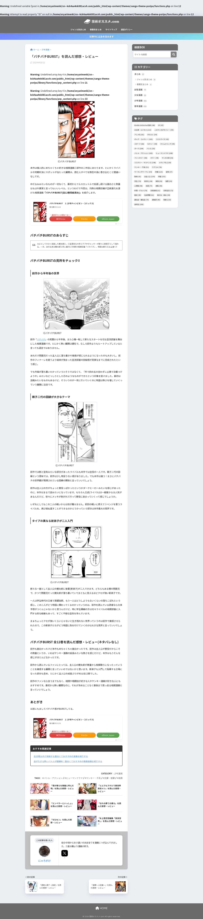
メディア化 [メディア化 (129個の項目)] (165, 164)
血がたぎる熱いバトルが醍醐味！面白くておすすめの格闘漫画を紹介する (70, 761)
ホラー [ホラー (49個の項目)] (154, 159)
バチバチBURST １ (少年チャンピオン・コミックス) (74, 203)
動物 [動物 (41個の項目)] (137, 178)
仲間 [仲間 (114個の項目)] (159, 173)
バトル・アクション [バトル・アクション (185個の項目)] (143, 154)
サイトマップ (111, 29)
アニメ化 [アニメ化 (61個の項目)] (139, 136)
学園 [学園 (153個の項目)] (162, 178)
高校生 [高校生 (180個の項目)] (138, 206)
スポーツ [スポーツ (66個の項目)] (139, 145)
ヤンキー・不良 (93, 778)
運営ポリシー (127, 29)
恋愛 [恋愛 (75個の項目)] (149, 187)
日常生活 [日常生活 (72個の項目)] (168, 192)
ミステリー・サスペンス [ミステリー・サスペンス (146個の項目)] (145, 164)
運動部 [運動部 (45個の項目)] (156, 201)
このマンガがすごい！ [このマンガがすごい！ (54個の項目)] (163, 131)
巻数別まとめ (96, 29)
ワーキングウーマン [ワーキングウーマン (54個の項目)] (143, 173)
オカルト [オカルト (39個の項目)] (152, 136)
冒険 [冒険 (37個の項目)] (169, 173)
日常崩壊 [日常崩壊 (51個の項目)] (155, 192)
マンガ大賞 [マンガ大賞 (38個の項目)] (167, 159)
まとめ (139, 74)
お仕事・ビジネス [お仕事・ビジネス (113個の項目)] (142, 131)
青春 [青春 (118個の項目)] (167, 201)
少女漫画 (140, 96)
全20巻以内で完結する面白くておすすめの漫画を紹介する (62, 756)
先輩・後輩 (109, 778)
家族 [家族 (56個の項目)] (159, 182)
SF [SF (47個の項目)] (161, 126)
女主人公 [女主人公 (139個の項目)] (149, 178)
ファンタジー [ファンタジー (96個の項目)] (140, 159)
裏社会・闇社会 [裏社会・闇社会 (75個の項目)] (141, 201)
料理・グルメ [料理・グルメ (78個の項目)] (140, 192)
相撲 (120, 778)
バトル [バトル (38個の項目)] (151, 150)
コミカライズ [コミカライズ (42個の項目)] (162, 140)
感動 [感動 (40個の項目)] (159, 187)
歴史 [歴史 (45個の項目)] (137, 196)
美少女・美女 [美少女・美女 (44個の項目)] (163, 196)
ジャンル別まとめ (78, 29)
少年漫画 (118, 773)
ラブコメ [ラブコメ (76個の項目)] (157, 168)
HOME (101, 908)
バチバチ (41, 339)
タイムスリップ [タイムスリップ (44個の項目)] (167, 145)
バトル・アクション (53, 778)
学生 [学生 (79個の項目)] (137, 182)
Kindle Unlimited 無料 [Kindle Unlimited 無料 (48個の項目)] (144, 126)
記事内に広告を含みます (101, 36)
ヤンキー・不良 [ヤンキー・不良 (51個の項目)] (141, 168)
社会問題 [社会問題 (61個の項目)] (149, 196)
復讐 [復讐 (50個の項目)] (168, 182)
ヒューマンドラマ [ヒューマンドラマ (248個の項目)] (164, 154)
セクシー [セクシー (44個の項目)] (152, 145)
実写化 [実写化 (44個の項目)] (148, 182)
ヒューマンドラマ (74, 778)
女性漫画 (140, 90)
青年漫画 (140, 107)
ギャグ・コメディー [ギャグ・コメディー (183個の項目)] (143, 140)
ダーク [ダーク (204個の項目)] (138, 150)
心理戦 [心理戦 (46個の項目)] (138, 187)
